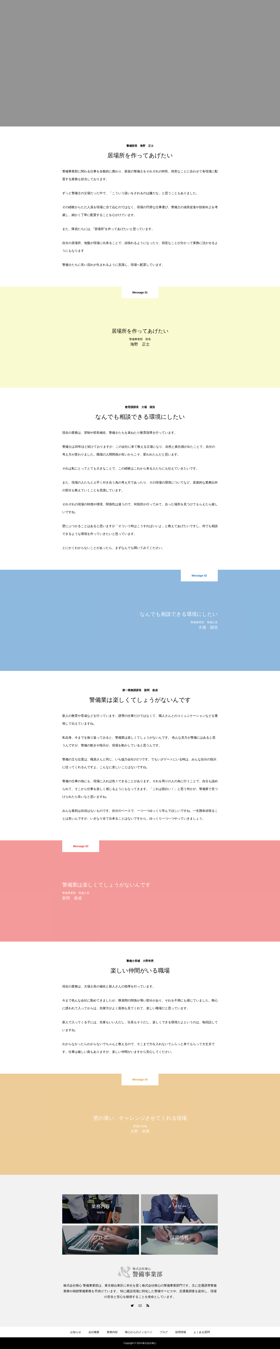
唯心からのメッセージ (138, 1332)
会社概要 (93, 1332)
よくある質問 (201, 1332)
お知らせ (75, 1332)
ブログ (164, 1332)
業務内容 (112, 1332)
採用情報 (180, 1332)
